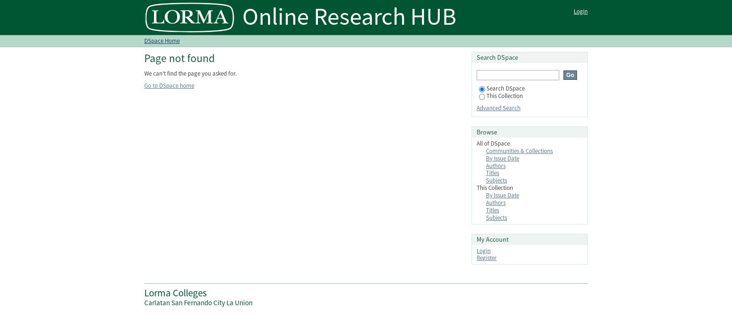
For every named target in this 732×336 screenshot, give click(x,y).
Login (581, 11)
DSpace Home (162, 41)
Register (487, 258)
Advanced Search (499, 108)
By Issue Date (502, 158)
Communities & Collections (519, 151)
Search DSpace (502, 88)
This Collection (501, 96)
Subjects (496, 180)
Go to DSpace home (169, 86)
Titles (492, 173)
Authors (496, 166)
